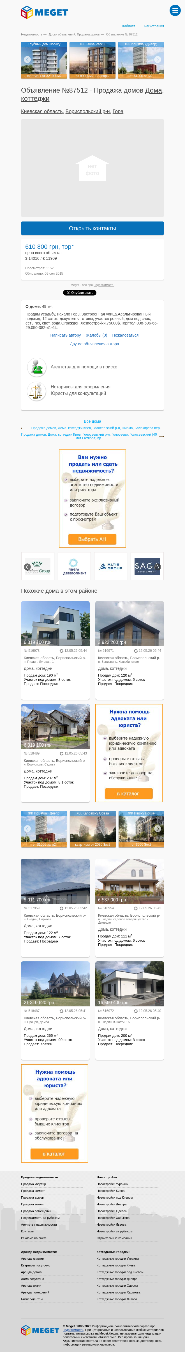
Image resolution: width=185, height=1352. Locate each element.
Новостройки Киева (110, 1190)
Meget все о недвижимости (40, 1330)
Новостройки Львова (111, 1224)
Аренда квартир (32, 1258)
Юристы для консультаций (78, 393)
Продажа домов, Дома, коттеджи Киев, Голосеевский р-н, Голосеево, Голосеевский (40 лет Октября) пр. (89, 436)
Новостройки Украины (112, 1184)
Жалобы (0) (96, 335)
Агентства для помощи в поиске (84, 366)
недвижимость (104, 284)
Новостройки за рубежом (115, 1231)
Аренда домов (31, 1272)
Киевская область (42, 111)
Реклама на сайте (34, 1238)
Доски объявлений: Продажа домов (74, 34)
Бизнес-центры (32, 1299)
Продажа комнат (33, 1190)
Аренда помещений (35, 1292)
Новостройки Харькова (113, 1217)
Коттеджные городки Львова (117, 1299)
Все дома (92, 421)
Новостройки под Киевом (115, 1197)
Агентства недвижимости (39, 1224)
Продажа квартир (33, 1184)
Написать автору (65, 335)
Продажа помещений (36, 1211)
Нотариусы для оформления (80, 386)
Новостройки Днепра (112, 1204)
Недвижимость (31, 34)
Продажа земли (32, 1204)
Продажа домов (32, 1197)
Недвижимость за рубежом (40, 1217)
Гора (118, 111)
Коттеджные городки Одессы (117, 1285)
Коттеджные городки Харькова (118, 1292)
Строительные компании (114, 1238)
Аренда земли (31, 1285)
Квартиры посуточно (35, 1265)
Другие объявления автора (94, 344)
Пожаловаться (125, 335)
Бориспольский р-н (88, 111)
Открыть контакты (92, 228)
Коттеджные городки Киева (116, 1265)
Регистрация (154, 26)
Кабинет (128, 26)
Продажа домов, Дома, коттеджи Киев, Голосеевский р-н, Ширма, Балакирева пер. (96, 428)
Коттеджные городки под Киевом (120, 1272)
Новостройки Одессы (112, 1211)
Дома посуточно (32, 1279)
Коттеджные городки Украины (118, 1258)
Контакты (27, 1231)
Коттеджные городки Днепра (117, 1279)
